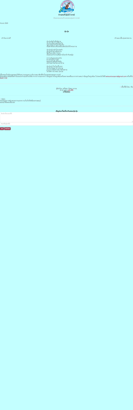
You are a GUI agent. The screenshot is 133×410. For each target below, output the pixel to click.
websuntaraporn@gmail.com (116, 76)
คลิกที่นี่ (70, 90)
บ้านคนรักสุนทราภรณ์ (66, 15)
